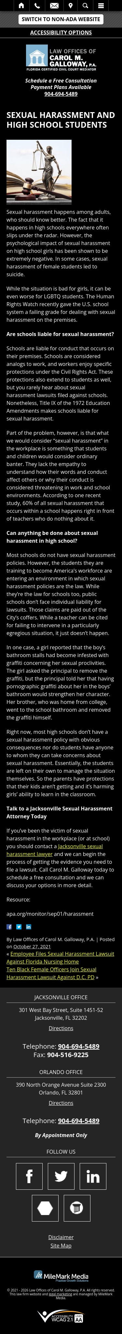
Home (21, 5)
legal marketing (60, 1294)
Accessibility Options (61, 32)
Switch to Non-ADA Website (61, 19)
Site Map (61, 1245)
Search (85, 5)
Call (37, 5)
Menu (100, 5)
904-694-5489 (61, 93)
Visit (70, 5)
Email (54, 5)
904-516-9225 (67, 1054)
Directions (61, 1028)
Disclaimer (61, 1237)
